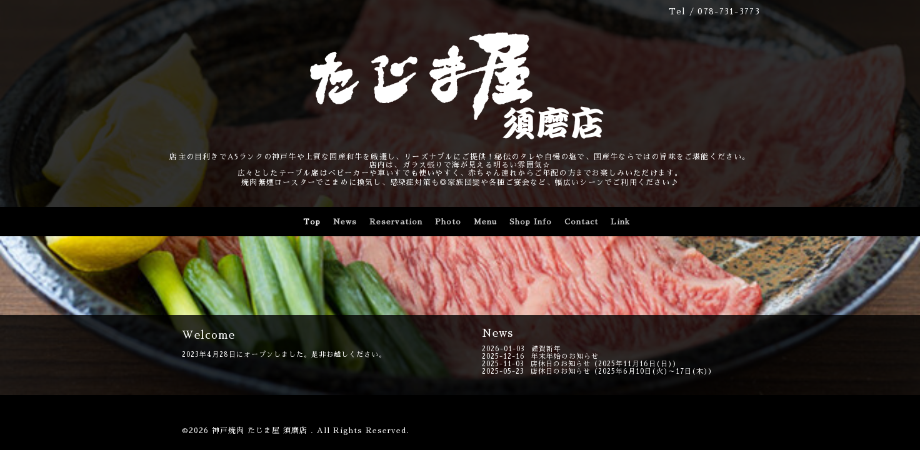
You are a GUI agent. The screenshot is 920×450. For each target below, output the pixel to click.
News (345, 222)
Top (312, 222)
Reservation (395, 222)
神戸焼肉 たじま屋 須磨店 (261, 430)
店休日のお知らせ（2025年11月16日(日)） (605, 364)
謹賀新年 (546, 349)
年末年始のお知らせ (565, 356)
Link (620, 222)
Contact (581, 222)
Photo (448, 222)
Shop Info (530, 222)
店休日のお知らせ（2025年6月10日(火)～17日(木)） (623, 371)
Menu (485, 222)
